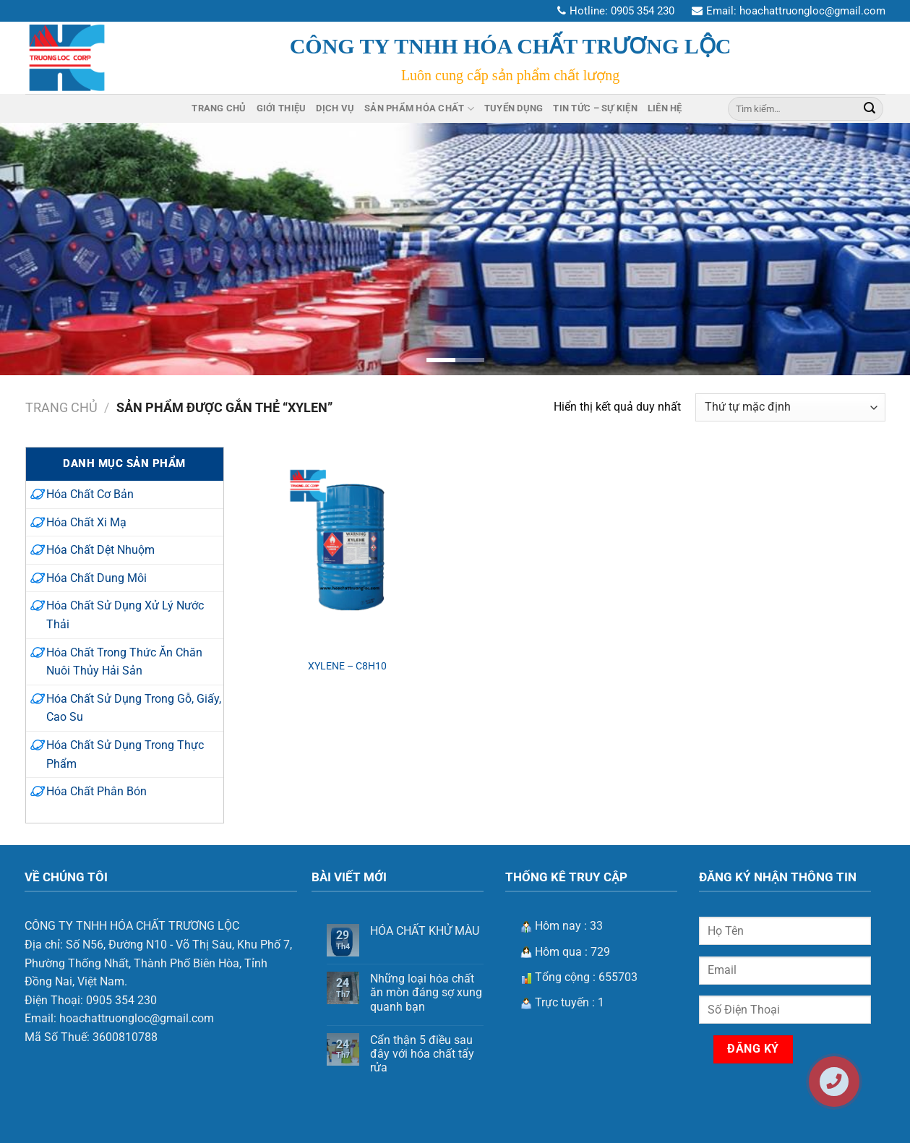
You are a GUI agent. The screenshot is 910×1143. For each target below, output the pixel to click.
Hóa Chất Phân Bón (96, 791)
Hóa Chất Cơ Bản (90, 494)
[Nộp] (869, 108)
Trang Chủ (219, 108)
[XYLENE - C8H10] (347, 548)
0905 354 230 (642, 10)
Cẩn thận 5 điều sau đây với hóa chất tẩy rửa (422, 1053)
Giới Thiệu (281, 108)
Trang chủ (61, 407)
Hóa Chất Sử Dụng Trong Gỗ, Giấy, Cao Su (133, 708)
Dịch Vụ (335, 108)
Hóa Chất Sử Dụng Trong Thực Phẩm (125, 754)
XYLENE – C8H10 (347, 666)
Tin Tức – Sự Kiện (595, 108)
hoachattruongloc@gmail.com (812, 10)
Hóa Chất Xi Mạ (86, 522)
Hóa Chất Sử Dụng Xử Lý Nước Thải (125, 615)
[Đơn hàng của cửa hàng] (790, 407)
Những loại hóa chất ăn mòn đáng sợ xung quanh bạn (426, 992)
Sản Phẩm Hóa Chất (419, 109)
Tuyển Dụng (514, 108)
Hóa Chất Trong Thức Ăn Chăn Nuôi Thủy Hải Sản (124, 662)
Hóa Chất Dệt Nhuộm (100, 550)
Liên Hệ (665, 108)
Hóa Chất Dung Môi (96, 578)
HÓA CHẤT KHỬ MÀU (424, 931)
